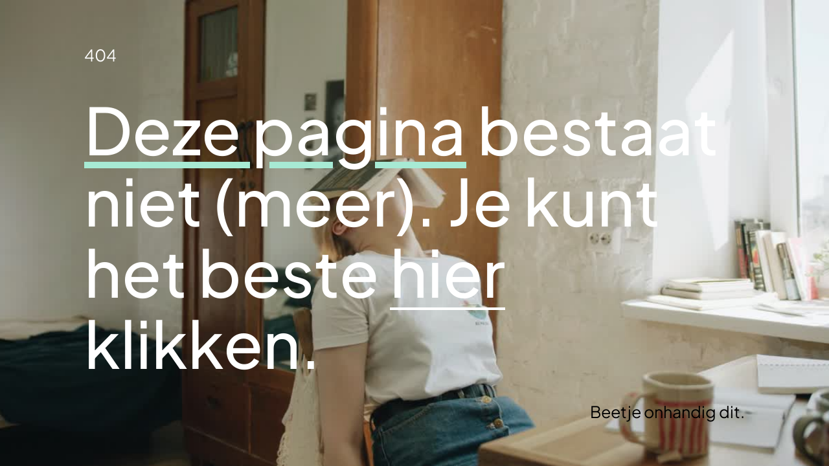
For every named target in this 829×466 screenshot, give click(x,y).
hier (447, 271)
